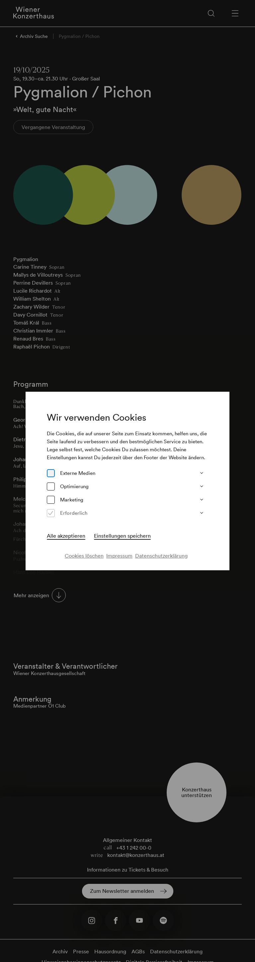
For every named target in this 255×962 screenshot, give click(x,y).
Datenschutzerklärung (161, 555)
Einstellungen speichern (122, 535)
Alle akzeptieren (66, 535)
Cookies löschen (84, 555)
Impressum (119, 555)
